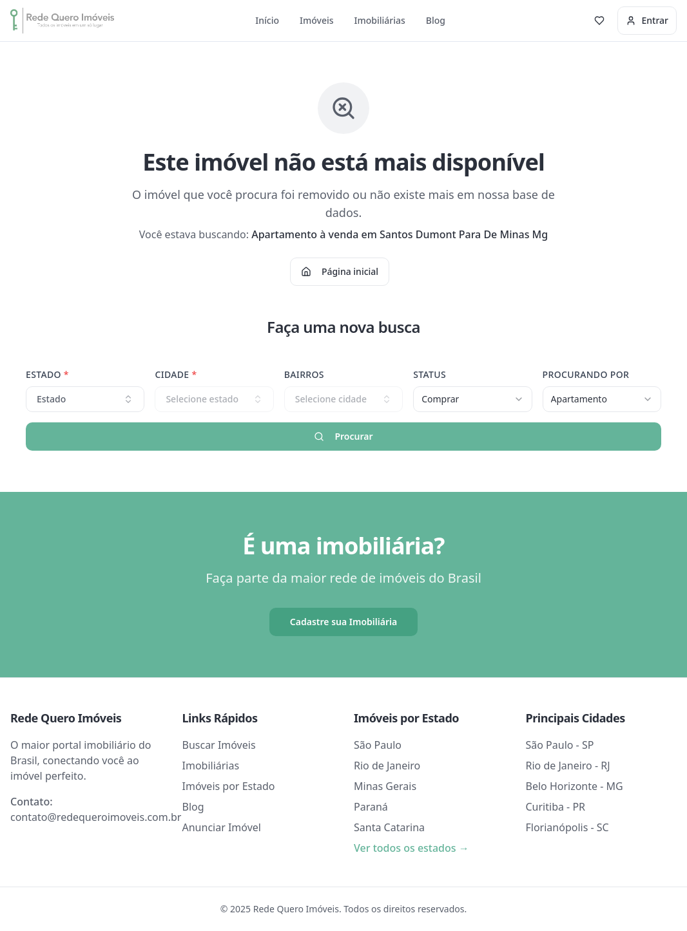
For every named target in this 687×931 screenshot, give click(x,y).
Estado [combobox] (85, 399)
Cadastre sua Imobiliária (343, 622)
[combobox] (472, 399)
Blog (435, 20)
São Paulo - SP (560, 745)
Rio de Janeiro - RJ (568, 765)
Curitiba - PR (556, 807)
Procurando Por (586, 374)
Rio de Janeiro (387, 765)
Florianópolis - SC (567, 827)
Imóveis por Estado (228, 786)
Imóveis (317, 20)
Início (267, 20)
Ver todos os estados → (411, 848)
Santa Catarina (389, 827)
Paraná (371, 807)
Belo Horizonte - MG (574, 786)
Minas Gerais (385, 786)
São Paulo (378, 745)
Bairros (304, 374)
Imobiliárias (379, 20)
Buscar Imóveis (219, 745)
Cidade (176, 374)
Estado (47, 374)
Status (429, 374)
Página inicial (339, 271)
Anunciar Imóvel (221, 827)
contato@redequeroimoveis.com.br (95, 817)
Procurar (343, 436)
